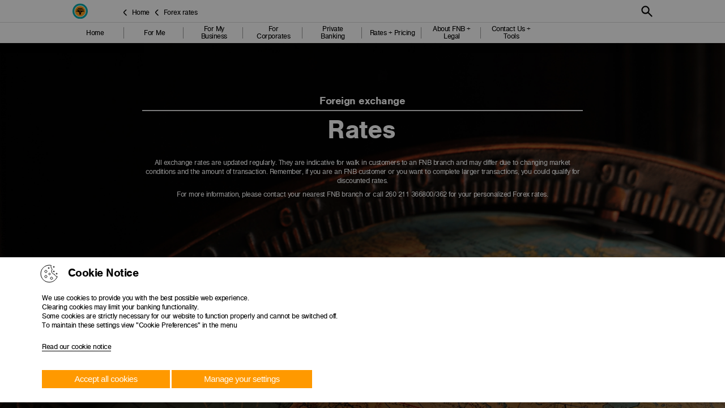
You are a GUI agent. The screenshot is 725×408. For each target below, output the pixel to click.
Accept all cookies (106, 379)
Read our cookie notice (76, 347)
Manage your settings (241, 379)
